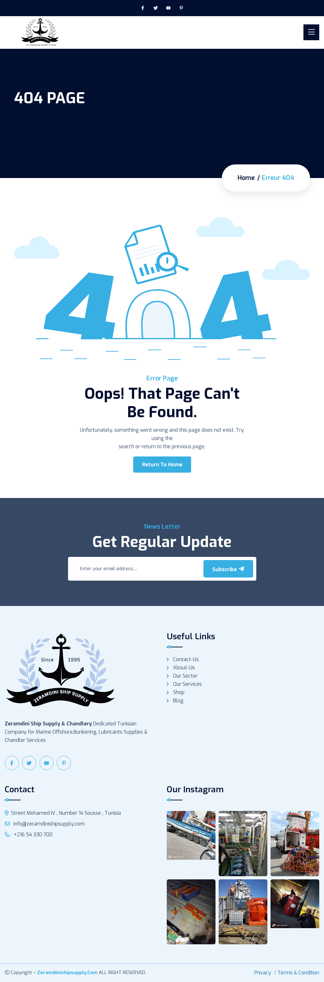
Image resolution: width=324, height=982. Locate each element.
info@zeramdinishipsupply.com (44, 823)
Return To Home (162, 464)
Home (246, 178)
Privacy (262, 972)
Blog (178, 700)
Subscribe (228, 569)
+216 (29, 834)
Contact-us (186, 659)
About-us (184, 667)
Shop (178, 692)
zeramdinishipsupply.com (67, 972)
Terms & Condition (298, 972)
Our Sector (185, 676)
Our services (187, 684)
